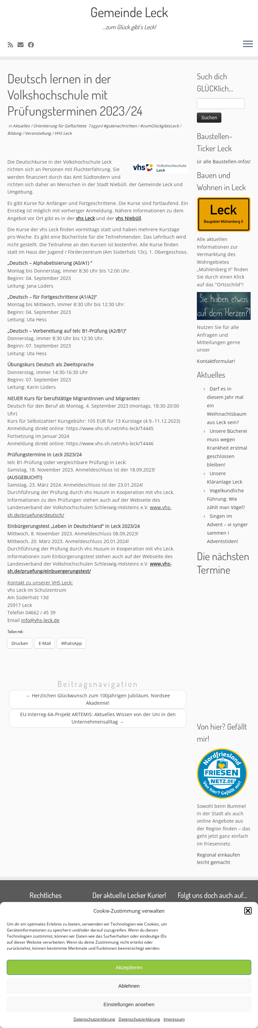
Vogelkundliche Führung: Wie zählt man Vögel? (226, 498)
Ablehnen (128, 986)
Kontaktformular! (216, 361)
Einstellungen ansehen (129, 1004)
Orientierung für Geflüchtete (60, 126)
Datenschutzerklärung (94, 1019)
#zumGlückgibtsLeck (160, 126)
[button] (248, 910)
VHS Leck (63, 133)
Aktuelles (22, 126)
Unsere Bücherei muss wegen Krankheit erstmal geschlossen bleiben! (227, 448)
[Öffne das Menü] (248, 44)
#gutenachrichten (120, 126)
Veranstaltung (38, 133)
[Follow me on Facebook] (33, 45)
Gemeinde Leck (129, 12)
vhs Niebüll (128, 218)
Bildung (15, 133)
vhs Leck (85, 218)
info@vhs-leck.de (40, 620)
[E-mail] (22, 45)
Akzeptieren (129, 967)
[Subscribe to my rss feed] (12, 45)
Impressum (174, 1019)
